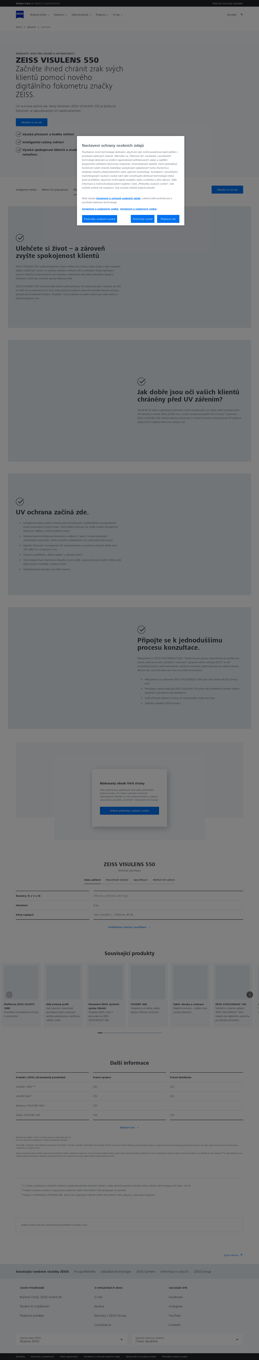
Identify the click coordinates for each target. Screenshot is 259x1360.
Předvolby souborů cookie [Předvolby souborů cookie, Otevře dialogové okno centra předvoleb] (99, 219)
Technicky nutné (143, 219)
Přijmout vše (168, 219)
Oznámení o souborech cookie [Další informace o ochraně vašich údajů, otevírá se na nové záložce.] (100, 209)
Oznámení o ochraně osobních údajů (118, 198)
